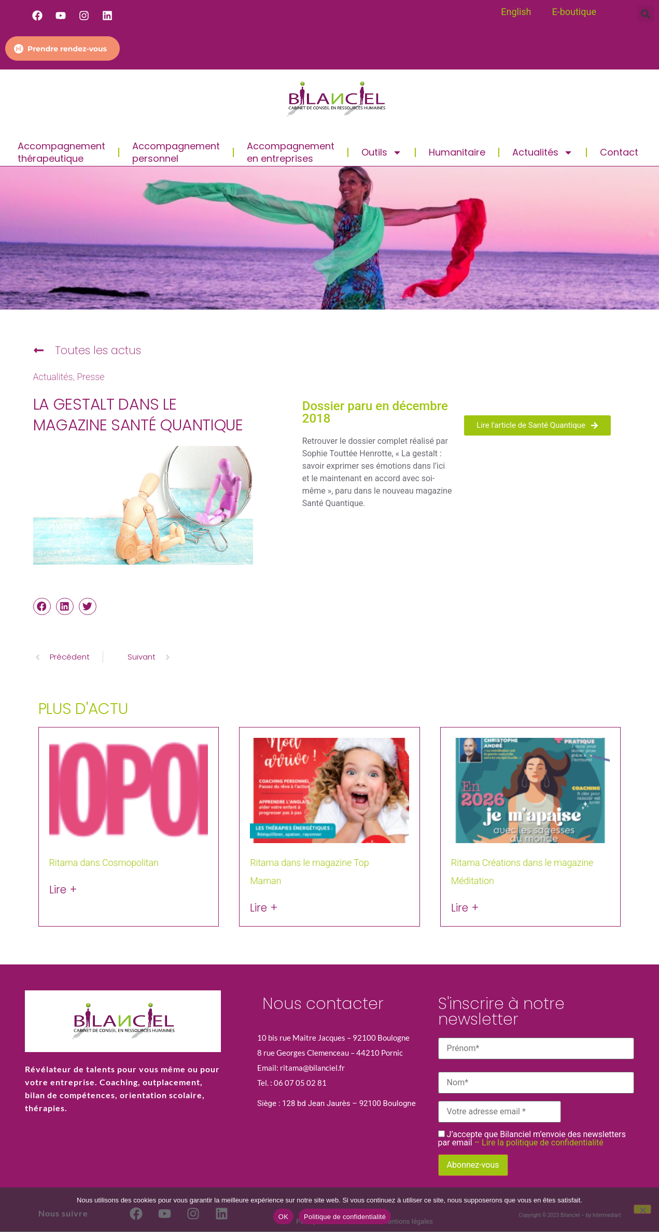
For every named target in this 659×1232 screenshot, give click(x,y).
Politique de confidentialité (345, 1217)
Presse (90, 377)
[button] (645, 13)
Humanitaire (457, 152)
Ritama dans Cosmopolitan (104, 862)
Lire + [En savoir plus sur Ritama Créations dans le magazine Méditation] (465, 907)
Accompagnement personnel (176, 152)
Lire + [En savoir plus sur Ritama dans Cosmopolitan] (63, 889)
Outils (381, 152)
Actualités (542, 152)
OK (283, 1217)
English (516, 11)
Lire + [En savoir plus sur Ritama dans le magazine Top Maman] (264, 907)
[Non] (642, 1209)
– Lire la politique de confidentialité (539, 1142)
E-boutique (574, 11)
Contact (619, 152)
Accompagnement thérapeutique (61, 152)
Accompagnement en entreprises (290, 152)
